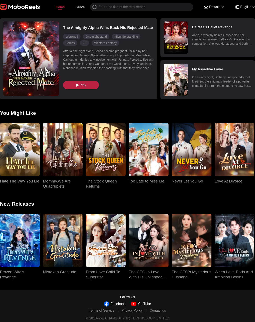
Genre (80, 7)
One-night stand (96, 36)
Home (60, 7)
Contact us (158, 310)
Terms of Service (101, 310)
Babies (70, 43)
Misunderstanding (126, 36)
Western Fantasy (105, 43)
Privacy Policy (132, 310)
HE (84, 43)
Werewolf (72, 36)
